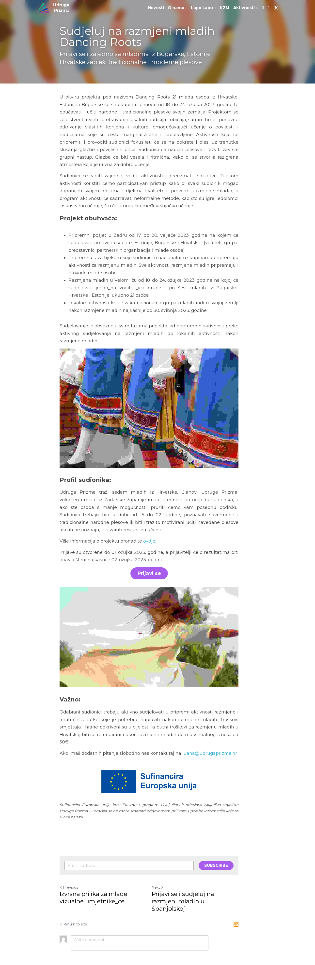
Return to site (73, 909)
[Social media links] (268, 8)
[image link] (43, 7)
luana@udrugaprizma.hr (209, 752)
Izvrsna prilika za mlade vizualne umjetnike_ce (106, 890)
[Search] (263, 8)
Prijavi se (157, 570)
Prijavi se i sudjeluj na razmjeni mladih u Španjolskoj (204, 890)
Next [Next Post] (166, 880)
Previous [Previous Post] (69, 880)
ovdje (149, 537)
